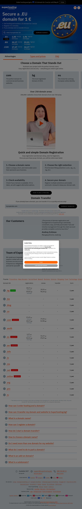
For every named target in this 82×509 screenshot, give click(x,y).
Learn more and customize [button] (41, 265)
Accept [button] (41, 262)
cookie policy (27, 249)
